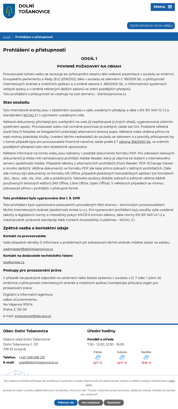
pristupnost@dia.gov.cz (33, 316)
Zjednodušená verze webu (151, 25)
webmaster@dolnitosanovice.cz (28, 249)
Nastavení (113, 402)
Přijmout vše (66, 402)
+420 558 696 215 (32, 357)
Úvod (6, 37)
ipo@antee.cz (13, 262)
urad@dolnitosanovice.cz (38, 362)
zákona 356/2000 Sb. (135, 142)
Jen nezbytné (90, 402)
